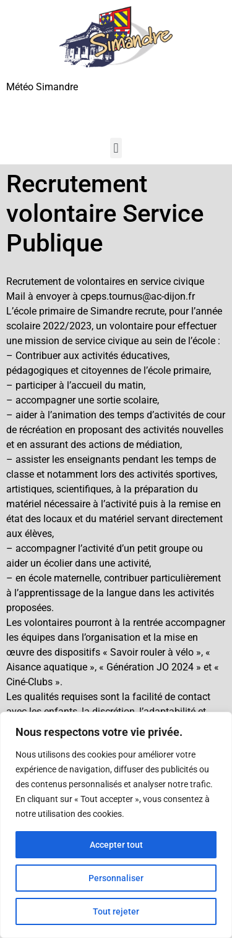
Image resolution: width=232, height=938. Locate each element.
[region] (116, 825)
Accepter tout (116, 845)
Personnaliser (116, 878)
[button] (116, 148)
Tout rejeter (116, 911)
